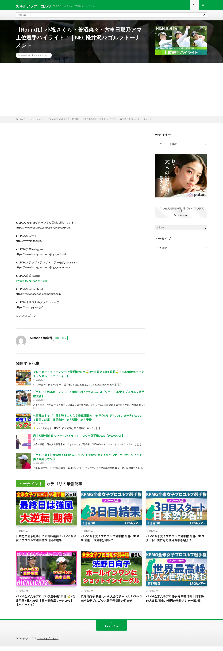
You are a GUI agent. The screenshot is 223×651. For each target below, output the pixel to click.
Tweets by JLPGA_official (31, 283)
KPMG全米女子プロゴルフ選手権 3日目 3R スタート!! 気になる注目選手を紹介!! (175, 541)
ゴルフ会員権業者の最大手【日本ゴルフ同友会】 (181, 212)
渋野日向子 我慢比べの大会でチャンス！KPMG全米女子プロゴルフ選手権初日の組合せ (111, 604)
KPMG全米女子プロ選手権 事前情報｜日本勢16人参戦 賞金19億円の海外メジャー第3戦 (175, 604)
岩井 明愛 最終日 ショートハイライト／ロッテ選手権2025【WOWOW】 (78, 438)
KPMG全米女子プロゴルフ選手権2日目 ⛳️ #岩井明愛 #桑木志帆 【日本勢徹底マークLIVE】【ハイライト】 (46, 604)
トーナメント (41, 58)
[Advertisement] (111, 91)
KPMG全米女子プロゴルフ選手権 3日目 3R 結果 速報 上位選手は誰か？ (109, 541)
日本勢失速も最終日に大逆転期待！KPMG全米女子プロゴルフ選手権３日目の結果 (46, 541)
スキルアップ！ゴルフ (48, 643)
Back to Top (111, 630)
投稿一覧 (59, 340)
